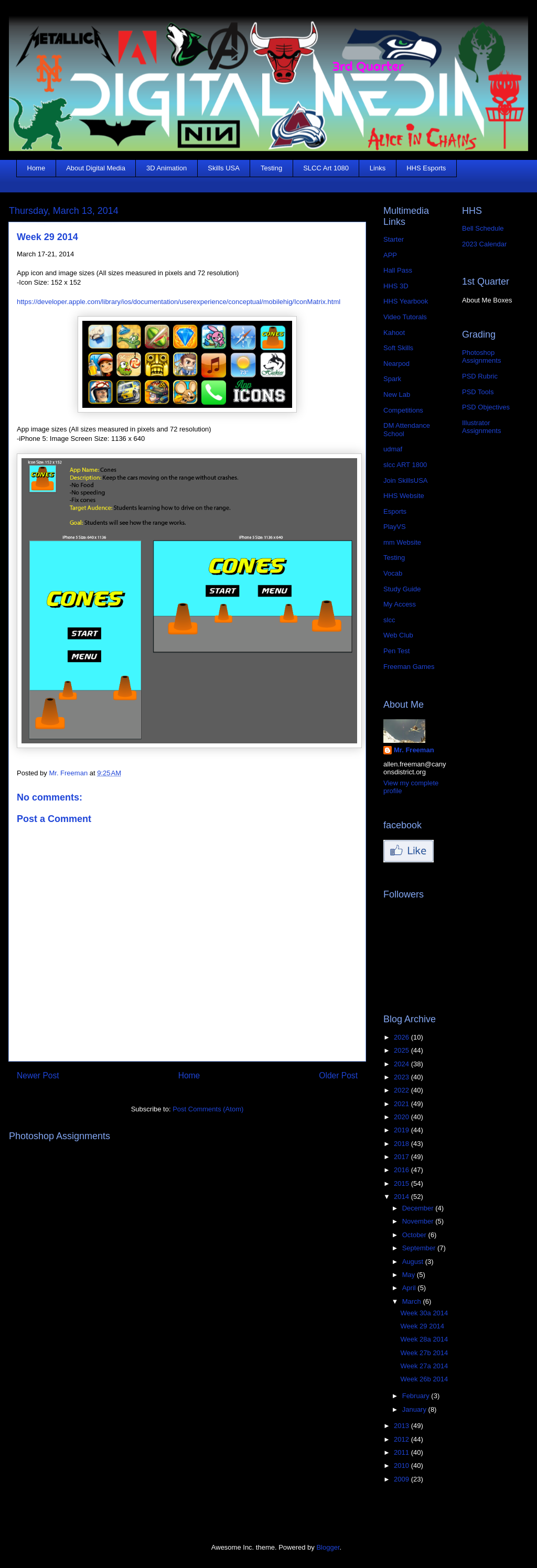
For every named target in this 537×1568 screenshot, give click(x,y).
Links (377, 168)
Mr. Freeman (414, 750)
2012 (402, 1439)
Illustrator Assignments (481, 427)
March (412, 1301)
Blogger (327, 1547)
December (419, 1208)
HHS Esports (426, 168)
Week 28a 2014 (424, 1339)
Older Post (338, 1075)
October (415, 1235)
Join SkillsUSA (405, 480)
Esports (394, 511)
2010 (402, 1465)
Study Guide (402, 589)
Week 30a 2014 (424, 1313)
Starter (393, 239)
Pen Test (396, 651)
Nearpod (396, 363)
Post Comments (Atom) (208, 1109)
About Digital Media (95, 168)
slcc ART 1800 (405, 465)
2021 (402, 1104)
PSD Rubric (480, 376)
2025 (402, 1050)
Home (36, 168)
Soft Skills (398, 348)
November (419, 1221)
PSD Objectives (486, 407)
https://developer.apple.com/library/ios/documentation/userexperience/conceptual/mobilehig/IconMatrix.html (178, 302)
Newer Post (38, 1075)
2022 (402, 1090)
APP (390, 255)
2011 (402, 1452)
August (413, 1262)
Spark (392, 379)
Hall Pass (397, 270)
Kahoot (394, 333)
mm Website (402, 542)
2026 (402, 1037)
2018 (402, 1144)
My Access (399, 604)
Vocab (392, 573)
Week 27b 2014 (424, 1353)
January (415, 1409)
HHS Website (403, 496)
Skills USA (224, 168)
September (419, 1248)
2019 (402, 1130)
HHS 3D (396, 286)
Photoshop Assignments (481, 357)
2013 (402, 1426)
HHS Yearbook (405, 301)
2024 (402, 1064)
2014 (402, 1197)
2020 (402, 1117)
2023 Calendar (484, 244)
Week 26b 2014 (424, 1379)
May (409, 1275)
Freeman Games (409, 667)
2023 (402, 1077)
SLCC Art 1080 (326, 168)
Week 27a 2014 (424, 1366)
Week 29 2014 (422, 1326)
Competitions (403, 410)
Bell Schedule (483, 228)
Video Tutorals (405, 317)
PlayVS (394, 527)
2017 (402, 1157)
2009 (402, 1479)
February (417, 1396)
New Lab (396, 394)
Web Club (398, 635)
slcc (389, 620)
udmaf (392, 449)
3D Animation (166, 168)
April (410, 1288)
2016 (402, 1170)
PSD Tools (477, 392)
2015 (402, 1183)
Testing (271, 168)
